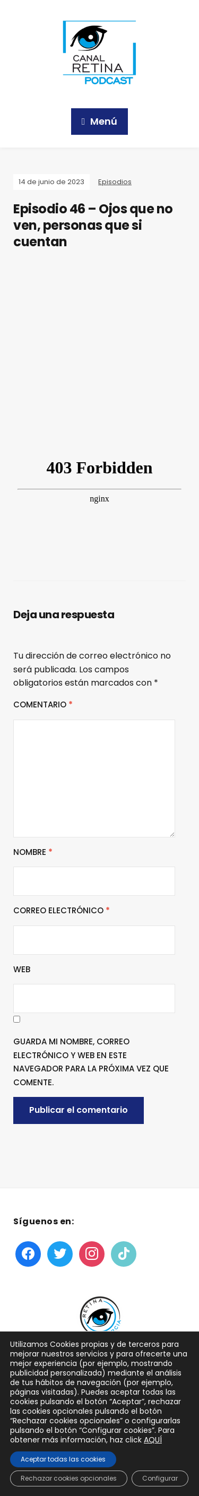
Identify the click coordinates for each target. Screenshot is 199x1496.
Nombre (33, 852)
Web (21, 969)
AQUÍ (153, 1439)
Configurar (160, 1478)
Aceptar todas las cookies (63, 1459)
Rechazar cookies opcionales (69, 1478)
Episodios (115, 182)
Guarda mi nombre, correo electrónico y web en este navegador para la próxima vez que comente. (91, 1062)
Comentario (43, 704)
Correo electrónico (61, 910)
